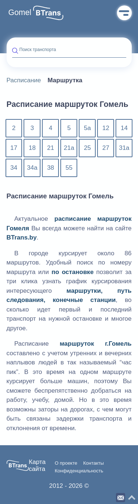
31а (124, 147)
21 (50, 147)
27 (105, 147)
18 (32, 147)
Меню (124, 13)
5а (87, 128)
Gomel (20, 12)
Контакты (93, 463)
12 (105, 128)
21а (69, 147)
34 (13, 167)
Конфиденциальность (79, 471)
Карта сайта (37, 465)
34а (32, 167)
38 (50, 167)
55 (69, 167)
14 (124, 128)
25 (87, 147)
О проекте (66, 463)
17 (13, 147)
